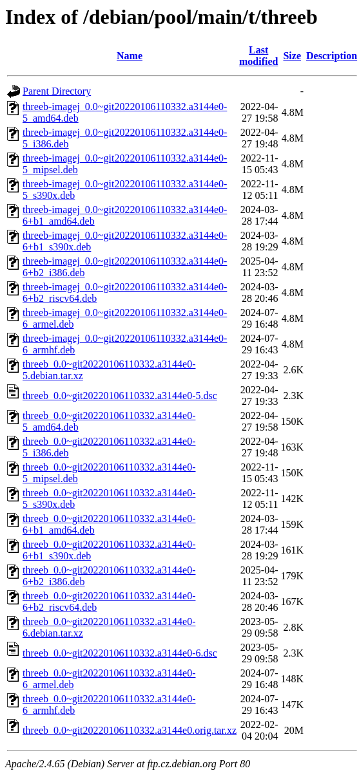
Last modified (258, 55)
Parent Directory (57, 91)
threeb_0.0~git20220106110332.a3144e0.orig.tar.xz (130, 730)
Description (331, 55)
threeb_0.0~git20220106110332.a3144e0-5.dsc (120, 395)
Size (292, 55)
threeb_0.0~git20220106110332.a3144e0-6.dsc (120, 653)
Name (129, 55)
